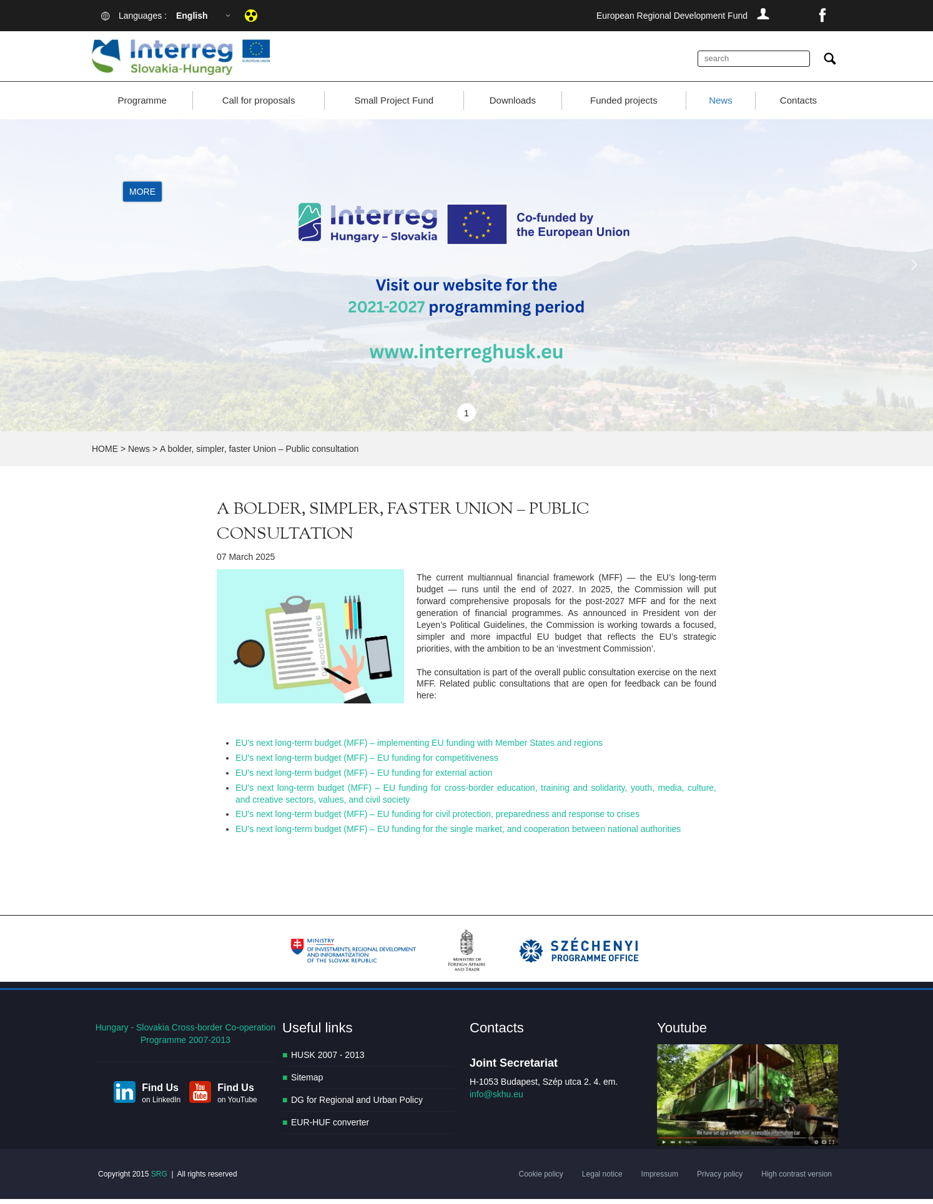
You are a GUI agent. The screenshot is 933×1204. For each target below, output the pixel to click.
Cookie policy (540, 1179)
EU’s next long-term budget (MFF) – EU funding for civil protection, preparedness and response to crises (437, 820)
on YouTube (237, 1104)
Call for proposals (258, 105)
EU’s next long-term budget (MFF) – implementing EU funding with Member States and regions (419, 748)
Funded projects (624, 105)
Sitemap (307, 1083)
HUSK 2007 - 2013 (328, 1060)
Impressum (659, 1179)
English (192, 16)
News (721, 105)
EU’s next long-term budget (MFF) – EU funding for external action (363, 778)
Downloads (513, 105)
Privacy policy (720, 1179)
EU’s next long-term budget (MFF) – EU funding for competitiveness (366, 763)
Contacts (798, 105)
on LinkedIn (161, 1104)
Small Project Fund (393, 105)
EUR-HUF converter (330, 1128)
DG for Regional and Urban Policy (357, 1105)
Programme (141, 105)
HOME (105, 454)
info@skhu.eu (496, 1100)
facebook (822, 15)
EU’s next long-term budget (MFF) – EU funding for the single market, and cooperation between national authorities (458, 834)
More (142, 197)
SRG (159, 1179)
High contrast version (796, 1179)
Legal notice (602, 1179)
